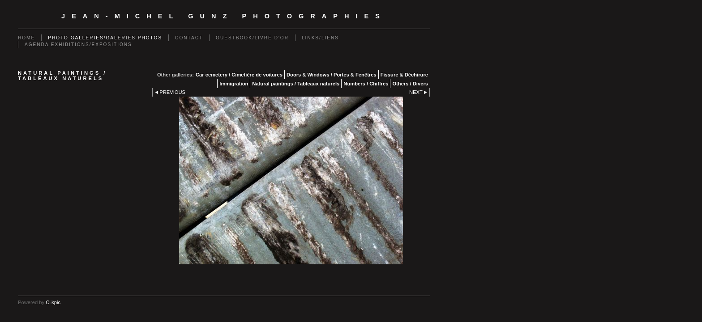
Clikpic (53, 302)
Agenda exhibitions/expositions (78, 44)
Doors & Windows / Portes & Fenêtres (332, 74)
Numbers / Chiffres (365, 83)
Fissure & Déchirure (404, 74)
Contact (189, 37)
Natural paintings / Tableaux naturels (295, 83)
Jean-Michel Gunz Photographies (223, 16)
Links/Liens (320, 37)
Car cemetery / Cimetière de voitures (239, 74)
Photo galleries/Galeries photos (105, 37)
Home (26, 37)
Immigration (233, 83)
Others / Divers (410, 83)
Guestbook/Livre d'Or (252, 37)
